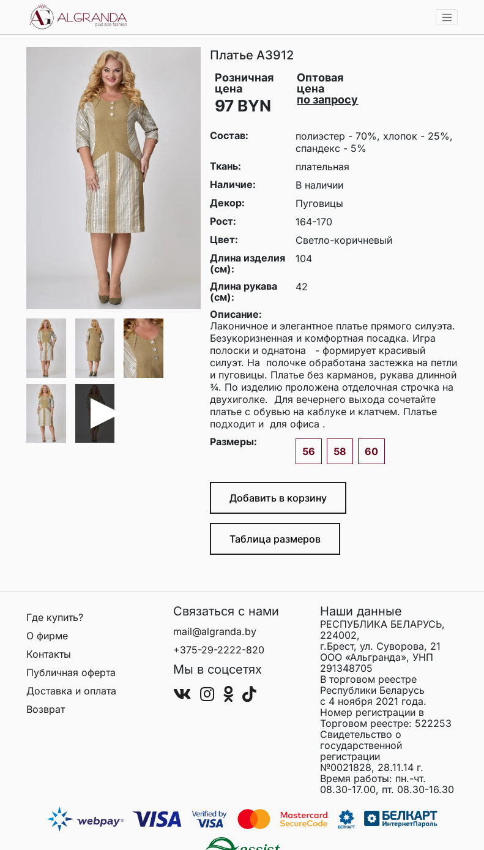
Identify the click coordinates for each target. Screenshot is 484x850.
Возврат (45, 709)
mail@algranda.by (214, 631)
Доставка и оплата (71, 691)
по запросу (327, 99)
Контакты (48, 654)
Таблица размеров (275, 539)
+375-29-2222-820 (218, 650)
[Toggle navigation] (447, 17)
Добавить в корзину (278, 498)
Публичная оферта (71, 672)
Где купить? (54, 617)
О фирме (47, 636)
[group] (113, 178)
